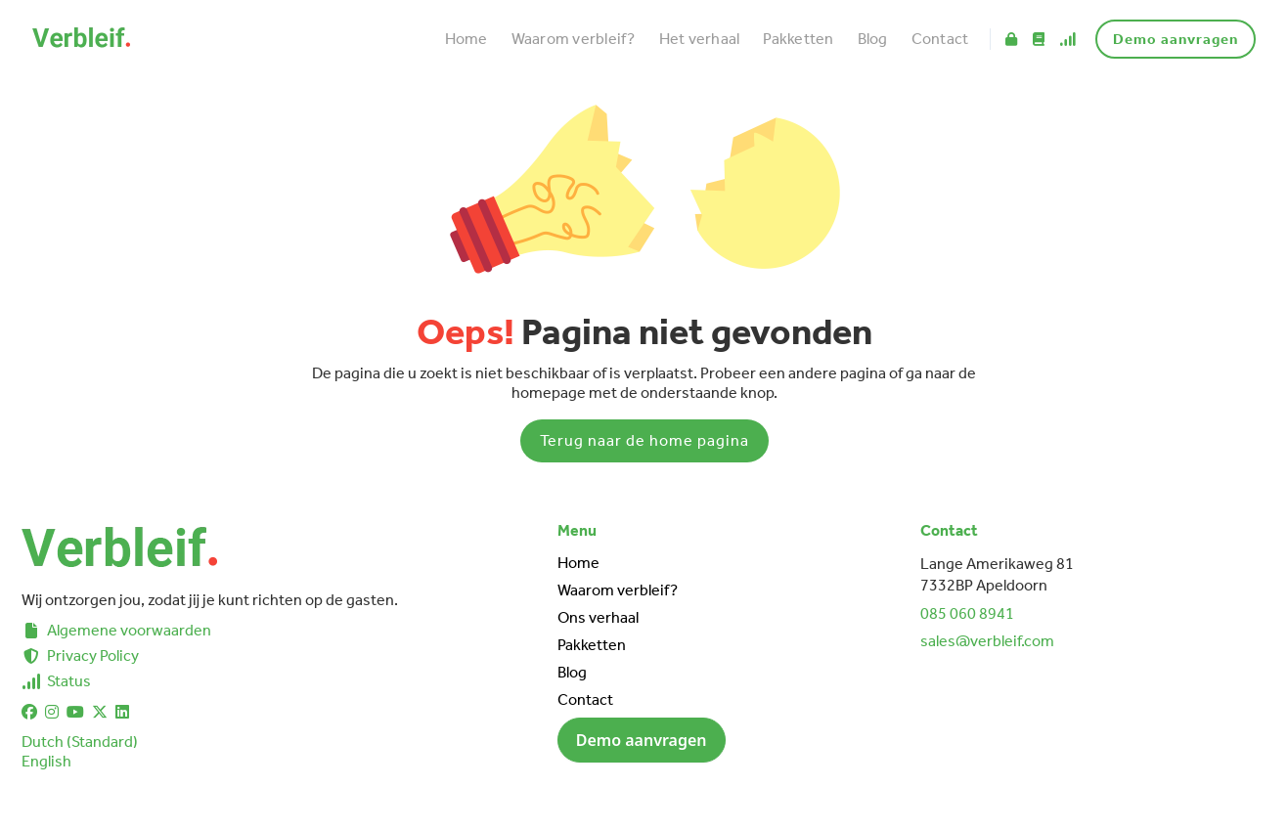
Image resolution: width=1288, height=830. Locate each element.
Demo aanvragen (1175, 39)
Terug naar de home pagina (644, 440)
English (46, 761)
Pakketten (798, 38)
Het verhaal (699, 38)
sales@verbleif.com (987, 641)
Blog (873, 38)
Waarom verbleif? (573, 38)
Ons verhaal (598, 617)
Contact (940, 38)
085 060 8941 (967, 613)
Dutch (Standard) (80, 741)
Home (466, 38)
